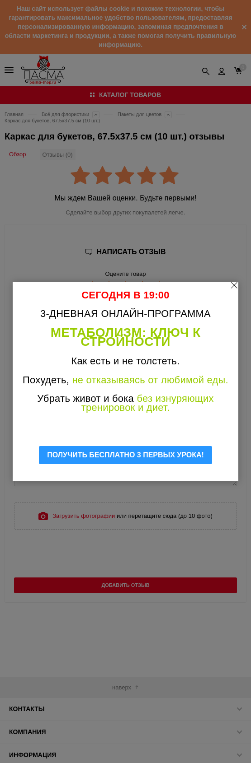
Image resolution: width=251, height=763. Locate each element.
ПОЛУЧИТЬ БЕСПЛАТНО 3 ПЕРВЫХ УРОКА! (125, 455)
